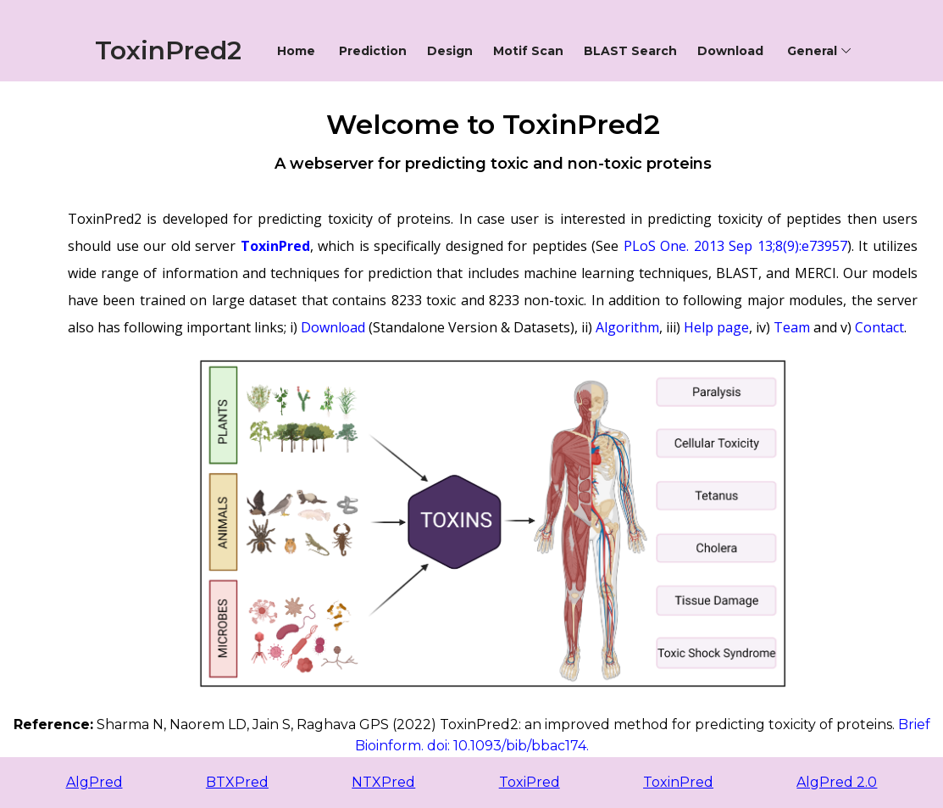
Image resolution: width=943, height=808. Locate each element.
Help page (716, 327)
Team (792, 327)
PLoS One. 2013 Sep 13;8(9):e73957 (735, 246)
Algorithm (627, 327)
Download (333, 327)
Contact (879, 327)
